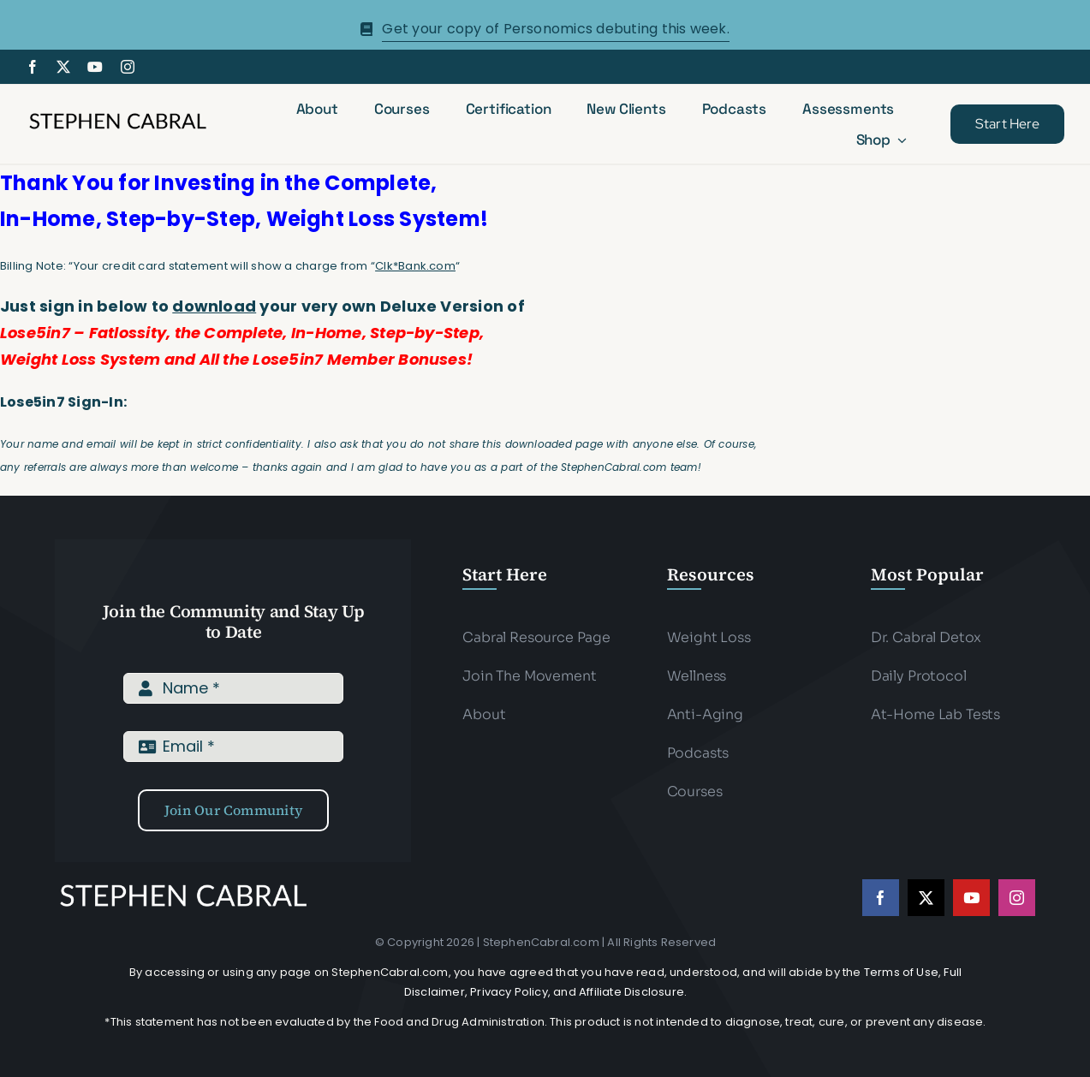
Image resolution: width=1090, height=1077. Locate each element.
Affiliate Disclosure (631, 992)
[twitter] (63, 67)
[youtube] (95, 67)
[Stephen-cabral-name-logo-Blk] (118, 116)
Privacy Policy (509, 992)
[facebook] (32, 67)
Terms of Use (901, 972)
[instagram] (127, 67)
